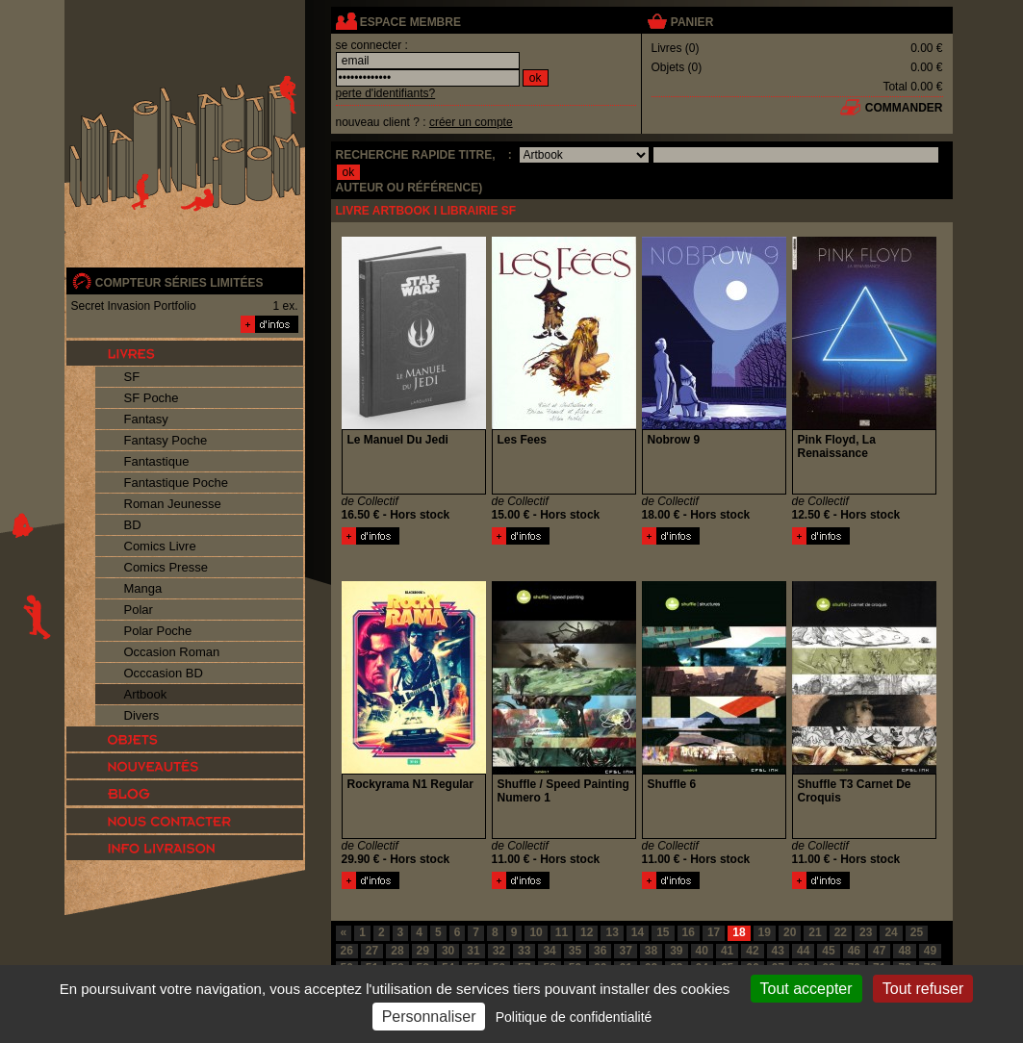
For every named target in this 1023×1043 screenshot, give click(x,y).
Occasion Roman (172, 652)
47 (879, 950)
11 (561, 932)
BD (132, 525)
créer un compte (471, 122)
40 (702, 950)
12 (586, 932)
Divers (142, 715)
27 (372, 950)
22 (840, 932)
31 (473, 950)
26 (347, 950)
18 (738, 932)
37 (625, 950)
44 (803, 950)
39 (676, 950)
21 (814, 932)
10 (535, 932)
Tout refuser (922, 988)
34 (549, 950)
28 (397, 950)
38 (651, 950)
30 (448, 950)
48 (904, 950)
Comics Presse (166, 567)
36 (600, 950)
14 (637, 932)
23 (865, 932)
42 (752, 950)
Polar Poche (158, 630)
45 (828, 950)
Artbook (145, 694)
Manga (143, 588)
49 (930, 950)
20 (789, 932)
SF (132, 376)
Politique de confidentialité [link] (574, 1017)
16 (688, 932)
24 (890, 932)
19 (764, 932)
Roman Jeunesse (172, 503)
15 (662, 932)
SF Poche (151, 398)
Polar (138, 609)
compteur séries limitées (179, 283)
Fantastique (157, 461)
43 (778, 950)
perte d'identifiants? (386, 93)
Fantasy (146, 419)
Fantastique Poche (176, 482)
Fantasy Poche (166, 440)
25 (916, 932)
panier (692, 22)
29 (423, 950)
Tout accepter (806, 988)
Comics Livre (160, 546)
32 (499, 950)
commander (904, 107)
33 (524, 950)
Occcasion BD (163, 673)
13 (611, 932)
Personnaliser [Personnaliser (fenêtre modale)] (429, 1016)
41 (727, 950)
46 (854, 950)
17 (713, 932)
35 (575, 950)
